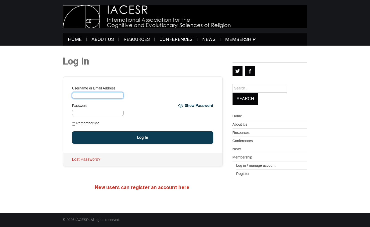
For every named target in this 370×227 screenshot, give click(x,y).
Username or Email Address (94, 88)
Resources (136, 39)
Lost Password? (86, 159)
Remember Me (85, 123)
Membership (240, 39)
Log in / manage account (256, 165)
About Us (102, 39)
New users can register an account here (142, 187)
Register (243, 174)
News (208, 39)
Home (75, 39)
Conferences (175, 39)
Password (79, 106)
